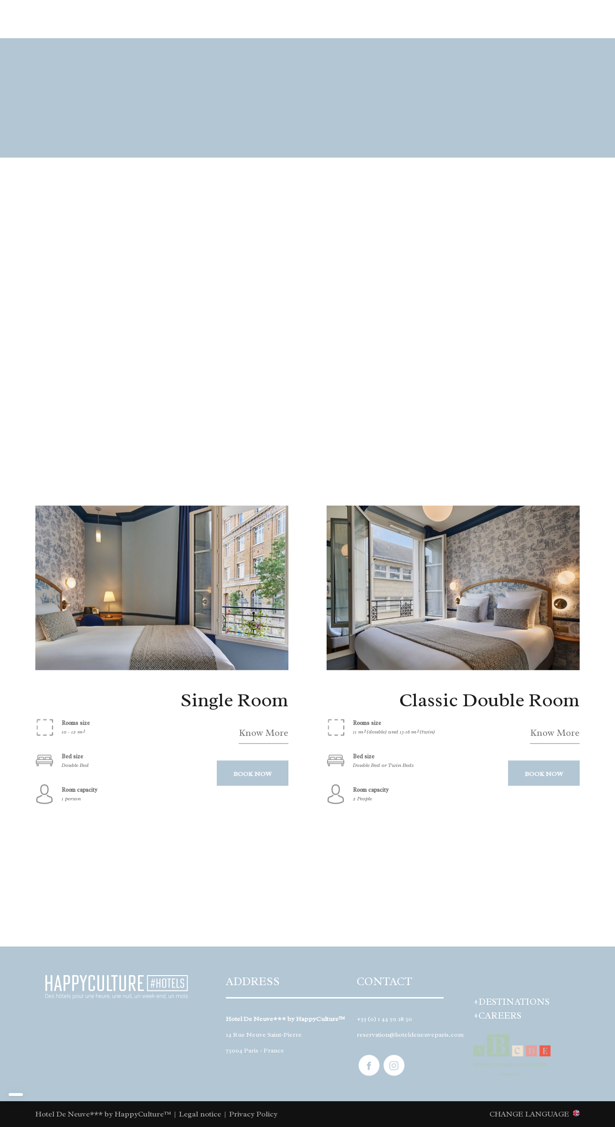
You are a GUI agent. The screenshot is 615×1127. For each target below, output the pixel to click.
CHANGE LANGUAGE (529, 1113)
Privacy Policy (253, 1114)
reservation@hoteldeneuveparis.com (410, 1035)
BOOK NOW (252, 773)
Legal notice (200, 1114)
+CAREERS (497, 1015)
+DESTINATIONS (512, 1002)
